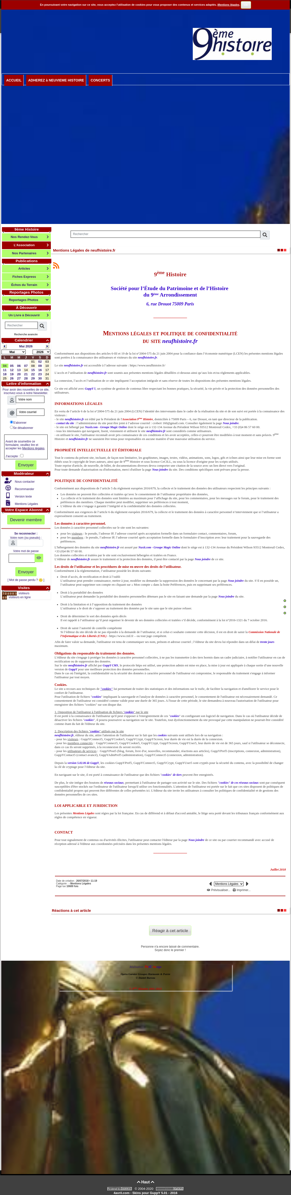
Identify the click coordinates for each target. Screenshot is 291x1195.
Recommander (24, 489)
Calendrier (32, 340)
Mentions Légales (26, 504)
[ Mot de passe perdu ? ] (26, 580)
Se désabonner (21, 428)
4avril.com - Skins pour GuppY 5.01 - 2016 (145, 1193)
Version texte (23, 496)
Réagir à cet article (170, 930)
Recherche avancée (26, 334)
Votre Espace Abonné (27, 510)
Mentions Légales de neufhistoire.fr (84, 250)
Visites (34, 588)
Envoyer (26, 464)
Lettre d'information (28, 383)
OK (246, 4)
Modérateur (32, 473)
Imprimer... (242, 890)
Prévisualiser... (219, 890)
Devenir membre (26, 519)
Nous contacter (24, 481)
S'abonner (18, 422)
